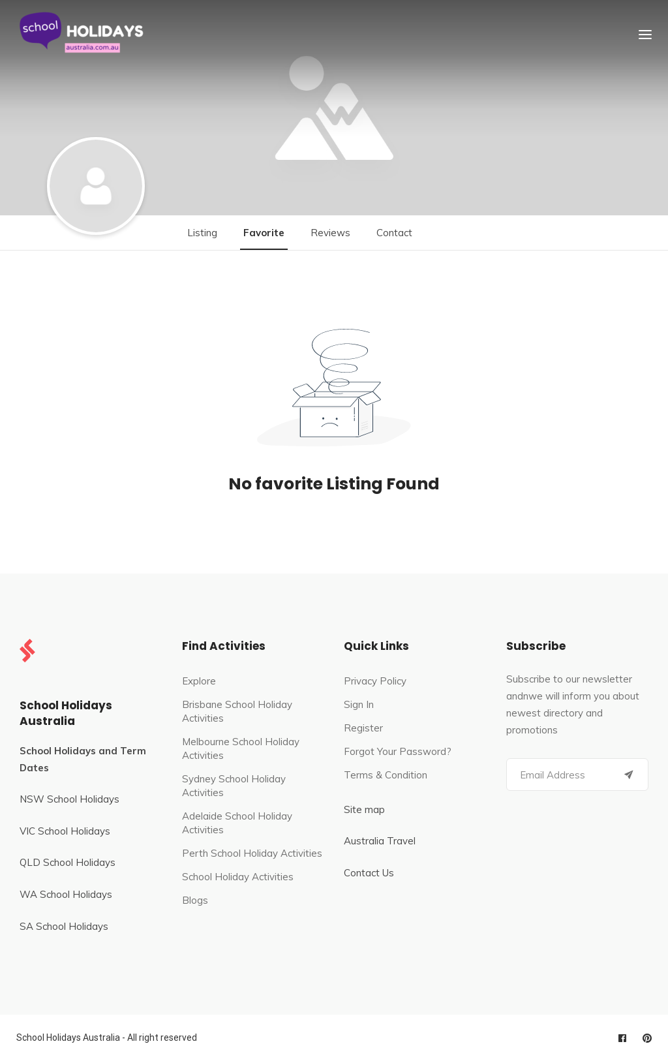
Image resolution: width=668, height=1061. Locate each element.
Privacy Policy (375, 681)
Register (363, 728)
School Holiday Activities (238, 876)
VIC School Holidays (65, 831)
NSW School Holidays (69, 799)
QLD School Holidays (67, 862)
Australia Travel (380, 841)
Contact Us (369, 873)
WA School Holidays (66, 894)
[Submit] (628, 774)
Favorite (263, 232)
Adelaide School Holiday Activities (237, 823)
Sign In (359, 704)
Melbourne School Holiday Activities (240, 748)
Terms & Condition (385, 775)
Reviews (330, 232)
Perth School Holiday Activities (252, 853)
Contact (394, 232)
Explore (199, 681)
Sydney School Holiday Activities (234, 786)
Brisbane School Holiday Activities (237, 711)
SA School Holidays (64, 926)
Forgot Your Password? (397, 751)
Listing (202, 232)
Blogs (195, 900)
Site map (364, 809)
